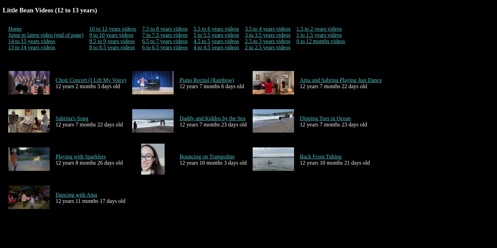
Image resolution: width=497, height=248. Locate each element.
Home (15, 29)
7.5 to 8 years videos (165, 29)
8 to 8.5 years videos (112, 47)
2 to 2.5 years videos (268, 47)
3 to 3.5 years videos (268, 35)
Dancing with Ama (76, 195)
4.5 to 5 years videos (216, 41)
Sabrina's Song (72, 118)
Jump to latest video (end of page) (46, 35)
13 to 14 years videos (31, 47)
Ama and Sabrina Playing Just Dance (341, 80)
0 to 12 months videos (320, 41)
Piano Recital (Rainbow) (206, 80)
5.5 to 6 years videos (216, 29)
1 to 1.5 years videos (319, 35)
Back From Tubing (321, 156)
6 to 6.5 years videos (165, 47)
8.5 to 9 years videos (112, 41)
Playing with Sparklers (81, 156)
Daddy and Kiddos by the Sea (212, 118)
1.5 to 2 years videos (319, 29)
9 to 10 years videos (111, 35)
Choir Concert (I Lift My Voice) (91, 80)
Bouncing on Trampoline (207, 156)
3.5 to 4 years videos (268, 29)
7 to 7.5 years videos (165, 35)
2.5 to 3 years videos (268, 41)
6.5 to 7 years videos (165, 41)
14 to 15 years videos (31, 41)
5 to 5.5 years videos (216, 35)
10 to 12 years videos (112, 29)
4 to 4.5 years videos (216, 47)
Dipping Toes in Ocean (325, 118)
